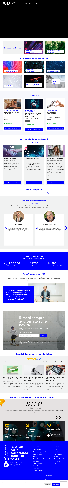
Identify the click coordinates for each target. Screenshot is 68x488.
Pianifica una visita (15, 435)
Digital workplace (37, 454)
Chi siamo (56, 449)
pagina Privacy (30, 341)
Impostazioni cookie (48, 484)
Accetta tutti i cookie (56, 484)
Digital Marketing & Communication (42, 459)
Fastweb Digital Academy (6, 456)
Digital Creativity (37, 449)
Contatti (56, 463)
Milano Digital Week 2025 (33, 158)
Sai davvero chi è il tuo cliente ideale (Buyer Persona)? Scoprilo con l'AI (33, 115)
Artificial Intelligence (38, 463)
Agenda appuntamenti (35, 436)
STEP (33, 417)
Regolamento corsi (58, 461)
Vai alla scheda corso (12, 128)
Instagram (45, 479)
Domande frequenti (59, 459)
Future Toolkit (36, 468)
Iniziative (56, 456)
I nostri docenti (58, 452)
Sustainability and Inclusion (40, 466)
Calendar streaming (38, 470)
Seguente (66, 228)
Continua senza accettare (63, 481)
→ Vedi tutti (34, 142)
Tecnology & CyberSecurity (40, 452)
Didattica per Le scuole (55, 435)
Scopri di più (12, 182)
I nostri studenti (58, 454)
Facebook (48, 479)
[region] (34, 484)
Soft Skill (35, 456)
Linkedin (50, 479)
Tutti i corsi (36, 461)
